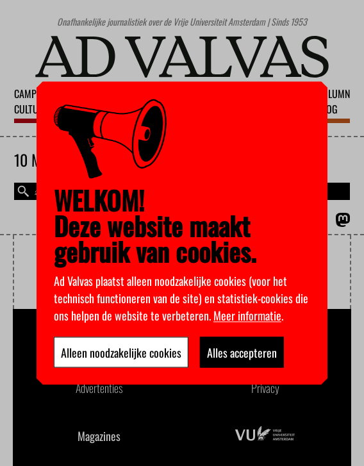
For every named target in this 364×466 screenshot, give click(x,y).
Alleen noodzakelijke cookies (121, 352)
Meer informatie (247, 314)
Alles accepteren (242, 352)
